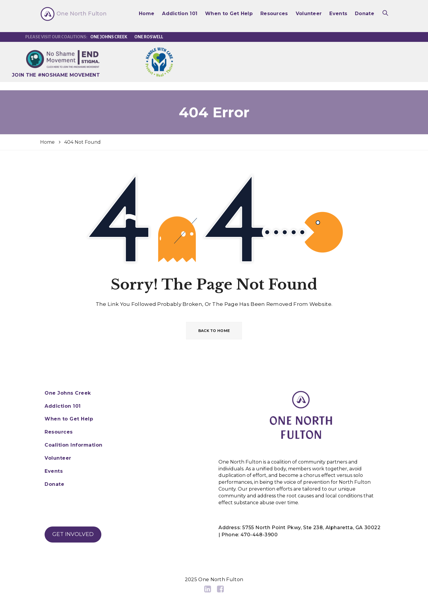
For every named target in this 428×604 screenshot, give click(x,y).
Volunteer (309, 13)
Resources (274, 13)
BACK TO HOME (214, 330)
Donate (364, 13)
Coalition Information (74, 445)
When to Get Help (229, 13)
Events (338, 13)
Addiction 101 (179, 13)
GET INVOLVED (73, 534)
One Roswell (148, 36)
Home (146, 13)
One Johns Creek (108, 36)
